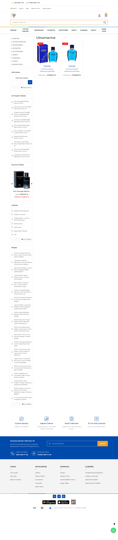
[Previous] (12, 184)
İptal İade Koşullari (91, 480)
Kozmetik (38, 483)
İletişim (62, 473)
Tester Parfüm (40, 477)
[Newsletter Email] (77, 444)
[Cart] (105, 15)
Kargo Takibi (64, 483)
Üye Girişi (13, 477)
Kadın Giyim (39, 487)
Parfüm (37, 473)
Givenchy (47, 66)
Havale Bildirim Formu (67, 480)
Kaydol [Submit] (102, 444)
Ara (30, 82)
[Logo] (13, 15)
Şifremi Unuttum (15, 480)
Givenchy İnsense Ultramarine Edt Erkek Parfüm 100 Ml (47, 71)
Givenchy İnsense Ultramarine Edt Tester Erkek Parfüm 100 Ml (72, 71)
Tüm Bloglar (26, 404)
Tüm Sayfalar (26, 240)
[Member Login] (98, 15)
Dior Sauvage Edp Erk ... (22, 192)
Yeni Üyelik (14, 473)
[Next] (31, 184)
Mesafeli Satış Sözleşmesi (94, 473)
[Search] (59, 22)
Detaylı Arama (26, 88)
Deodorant (39, 480)
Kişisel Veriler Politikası (93, 483)
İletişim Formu (65, 477)
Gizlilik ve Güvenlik (91, 477)
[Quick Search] (19, 83)
